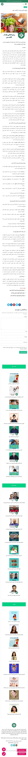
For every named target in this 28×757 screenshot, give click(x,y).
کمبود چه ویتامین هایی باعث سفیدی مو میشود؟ (14, 634)
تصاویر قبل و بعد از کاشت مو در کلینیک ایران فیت (14, 542)
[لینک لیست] (14, 741)
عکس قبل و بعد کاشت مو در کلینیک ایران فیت (14, 582)
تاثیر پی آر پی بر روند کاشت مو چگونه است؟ (14, 450)
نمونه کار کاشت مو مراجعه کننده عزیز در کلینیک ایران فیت (14, 502)
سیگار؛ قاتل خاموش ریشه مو (14, 383)
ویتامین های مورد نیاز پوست (14, 661)
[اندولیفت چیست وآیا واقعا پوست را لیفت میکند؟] (14, 695)
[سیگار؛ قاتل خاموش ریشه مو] (14, 378)
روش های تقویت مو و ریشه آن (17, 293)
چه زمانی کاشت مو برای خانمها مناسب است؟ (14, 410)
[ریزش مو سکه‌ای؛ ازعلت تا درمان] (14, 615)
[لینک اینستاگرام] (16, 745)
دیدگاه (25, 316)
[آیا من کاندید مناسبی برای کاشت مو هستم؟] (14, 470)
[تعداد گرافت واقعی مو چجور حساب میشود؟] (14, 457)
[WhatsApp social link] (14, 745)
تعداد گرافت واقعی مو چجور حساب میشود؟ (14, 463)
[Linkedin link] (11, 304)
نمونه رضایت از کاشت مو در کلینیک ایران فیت (14, 515)
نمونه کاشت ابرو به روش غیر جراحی (14, 568)
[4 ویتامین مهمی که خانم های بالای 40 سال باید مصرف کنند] (14, 668)
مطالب (25, 7)
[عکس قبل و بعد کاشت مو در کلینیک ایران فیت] (14, 576)
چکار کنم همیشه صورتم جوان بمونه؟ (14, 714)
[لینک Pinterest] (14, 304)
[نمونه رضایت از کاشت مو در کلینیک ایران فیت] (14, 510)
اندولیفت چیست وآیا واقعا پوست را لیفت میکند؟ (14, 701)
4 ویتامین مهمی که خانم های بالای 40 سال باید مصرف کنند (14, 674)
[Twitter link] (17, 304)
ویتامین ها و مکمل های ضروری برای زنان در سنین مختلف (14, 687)
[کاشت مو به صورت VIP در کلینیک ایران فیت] (14, 523)
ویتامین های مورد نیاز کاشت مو (17, 295)
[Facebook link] (19, 304)
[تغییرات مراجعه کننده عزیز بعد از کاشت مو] (14, 549)
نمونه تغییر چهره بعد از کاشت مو (14, 595)
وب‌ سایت (25, 342)
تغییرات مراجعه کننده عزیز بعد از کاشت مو (14, 555)
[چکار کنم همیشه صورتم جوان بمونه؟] (14, 708)
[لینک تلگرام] (8, 304)
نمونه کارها (14, 485)
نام (26, 331)
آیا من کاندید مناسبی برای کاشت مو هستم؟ (14, 476)
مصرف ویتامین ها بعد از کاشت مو (17, 290)
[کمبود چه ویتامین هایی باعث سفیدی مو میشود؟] (14, 628)
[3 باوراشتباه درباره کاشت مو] (14, 431)
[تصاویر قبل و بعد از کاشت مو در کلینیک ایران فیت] (14, 536)
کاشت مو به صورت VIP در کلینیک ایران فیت (14, 529)
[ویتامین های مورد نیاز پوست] (14, 655)
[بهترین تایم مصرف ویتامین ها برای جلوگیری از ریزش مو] (14, 417)
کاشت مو (14, 366)
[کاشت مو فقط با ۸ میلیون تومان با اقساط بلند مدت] (14, 391)
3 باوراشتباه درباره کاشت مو (14, 436)
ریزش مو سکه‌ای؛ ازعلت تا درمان (14, 621)
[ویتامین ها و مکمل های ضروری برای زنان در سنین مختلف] (14, 681)
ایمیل (25, 336)
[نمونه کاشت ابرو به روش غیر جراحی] (14, 563)
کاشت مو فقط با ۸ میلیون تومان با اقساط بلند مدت (14, 397)
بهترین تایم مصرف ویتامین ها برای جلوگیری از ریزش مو (14, 423)
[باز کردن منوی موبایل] (25, 4)
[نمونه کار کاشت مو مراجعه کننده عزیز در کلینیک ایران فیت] (14, 496)
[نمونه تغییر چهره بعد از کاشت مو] (14, 589)
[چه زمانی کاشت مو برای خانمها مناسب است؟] (14, 404)
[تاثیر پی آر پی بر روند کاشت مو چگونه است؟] (14, 444)
